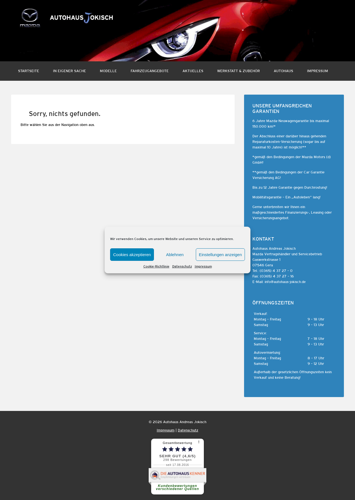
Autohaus (283, 71)
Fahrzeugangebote (150, 71)
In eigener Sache (69, 71)
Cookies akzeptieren (132, 254)
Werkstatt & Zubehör (238, 71)
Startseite (28, 71)
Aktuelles (192, 71)
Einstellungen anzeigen (220, 254)
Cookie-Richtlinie (156, 266)
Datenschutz (182, 266)
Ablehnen (175, 254)
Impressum (203, 266)
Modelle (108, 71)
